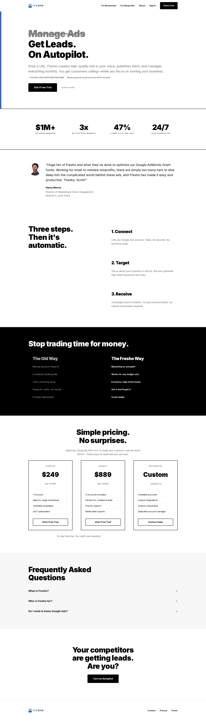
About (142, 5)
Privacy (163, 710)
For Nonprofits (127, 5)
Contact (152, 710)
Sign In (152, 5)
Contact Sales (155, 522)
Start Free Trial (43, 87)
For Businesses (108, 5)
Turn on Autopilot (103, 678)
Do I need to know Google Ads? (103, 611)
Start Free (168, 5)
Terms (174, 710)
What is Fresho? (103, 591)
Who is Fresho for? (103, 601)
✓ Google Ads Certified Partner (46, 77)
